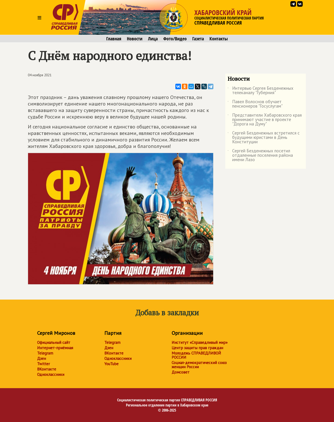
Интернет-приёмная (55, 348)
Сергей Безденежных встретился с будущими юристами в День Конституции (264, 137)
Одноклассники (50, 374)
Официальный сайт (53, 342)
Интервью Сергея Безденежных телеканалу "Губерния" (260, 90)
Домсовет (180, 372)
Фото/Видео (175, 38)
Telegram (45, 353)
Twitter (43, 364)
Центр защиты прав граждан (197, 348)
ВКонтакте (46, 369)
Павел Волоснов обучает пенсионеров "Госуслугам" (255, 104)
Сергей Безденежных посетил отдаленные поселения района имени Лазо (260, 155)
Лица (153, 38)
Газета (198, 38)
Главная (113, 38)
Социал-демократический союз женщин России (199, 365)
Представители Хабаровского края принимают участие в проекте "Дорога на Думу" (265, 120)
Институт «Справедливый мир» (200, 342)
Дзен (41, 358)
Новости (134, 38)
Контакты (218, 38)
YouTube (111, 364)
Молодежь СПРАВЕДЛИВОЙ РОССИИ (196, 355)
